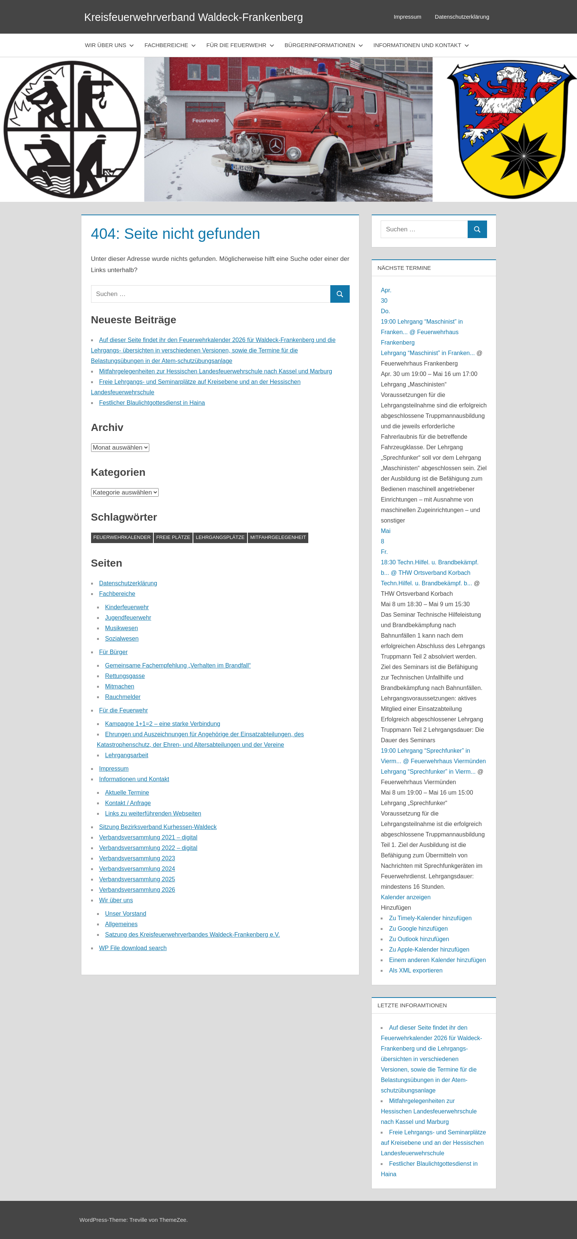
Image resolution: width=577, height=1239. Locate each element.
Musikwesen (121, 628)
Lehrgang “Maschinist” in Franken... (428, 353)
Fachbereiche (170, 45)
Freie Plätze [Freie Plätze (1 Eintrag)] (173, 537)
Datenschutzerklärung (462, 16)
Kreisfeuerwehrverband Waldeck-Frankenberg (206, 17)
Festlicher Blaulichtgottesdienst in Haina (152, 403)
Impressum (407, 16)
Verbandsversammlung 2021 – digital (148, 837)
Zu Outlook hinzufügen (419, 939)
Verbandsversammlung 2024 (137, 869)
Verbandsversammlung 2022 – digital (148, 848)
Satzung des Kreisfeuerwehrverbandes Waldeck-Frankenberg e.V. (192, 934)
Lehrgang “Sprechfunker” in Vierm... (428, 771)
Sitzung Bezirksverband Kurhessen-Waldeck (158, 827)
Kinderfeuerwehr (127, 607)
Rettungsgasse (125, 676)
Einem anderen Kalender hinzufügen (437, 960)
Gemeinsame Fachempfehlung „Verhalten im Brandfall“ (178, 665)
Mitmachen (119, 686)
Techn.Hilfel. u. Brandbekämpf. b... (426, 583)
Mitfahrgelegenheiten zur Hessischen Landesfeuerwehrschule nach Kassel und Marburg (215, 371)
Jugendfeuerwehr (128, 617)
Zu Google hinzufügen (418, 928)
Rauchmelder (123, 697)
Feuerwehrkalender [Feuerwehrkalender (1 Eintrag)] (122, 537)
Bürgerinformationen (324, 45)
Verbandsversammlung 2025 (137, 879)
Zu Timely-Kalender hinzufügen (430, 918)
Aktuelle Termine (127, 792)
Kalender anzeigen (405, 897)
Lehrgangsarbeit (127, 755)
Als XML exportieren (415, 970)
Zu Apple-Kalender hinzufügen (429, 949)
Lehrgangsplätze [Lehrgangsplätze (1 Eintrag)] (220, 537)
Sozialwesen (122, 638)
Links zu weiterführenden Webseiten (153, 813)
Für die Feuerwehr (240, 45)
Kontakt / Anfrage (128, 803)
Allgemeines (121, 924)
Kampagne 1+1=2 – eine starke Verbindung (163, 724)
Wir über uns (109, 45)
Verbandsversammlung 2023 (137, 858)
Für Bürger (113, 652)
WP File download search (133, 948)
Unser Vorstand (125, 913)
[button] (396, 907)
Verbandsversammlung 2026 (137, 890)
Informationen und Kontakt (421, 45)
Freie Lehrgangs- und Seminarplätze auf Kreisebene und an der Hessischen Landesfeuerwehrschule (433, 1142)
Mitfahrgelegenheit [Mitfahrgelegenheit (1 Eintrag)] (278, 537)
